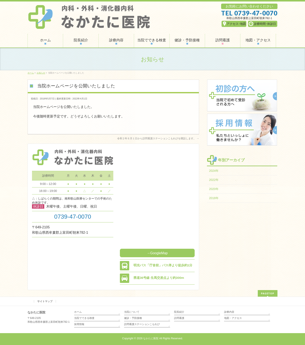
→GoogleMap (157, 253)
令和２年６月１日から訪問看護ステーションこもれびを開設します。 (158, 138)
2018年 (214, 198)
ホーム (78, 311)
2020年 (214, 189)
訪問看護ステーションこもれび (142, 324)
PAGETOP (267, 293)
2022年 (214, 180)
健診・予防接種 (133, 318)
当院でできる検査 (84, 318)
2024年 (214, 170)
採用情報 (79, 324)
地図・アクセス (233, 318)
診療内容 (229, 311)
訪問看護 (179, 318)
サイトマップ (45, 301)
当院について (131, 311)
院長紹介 (179, 311)
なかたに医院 (150, 338)
